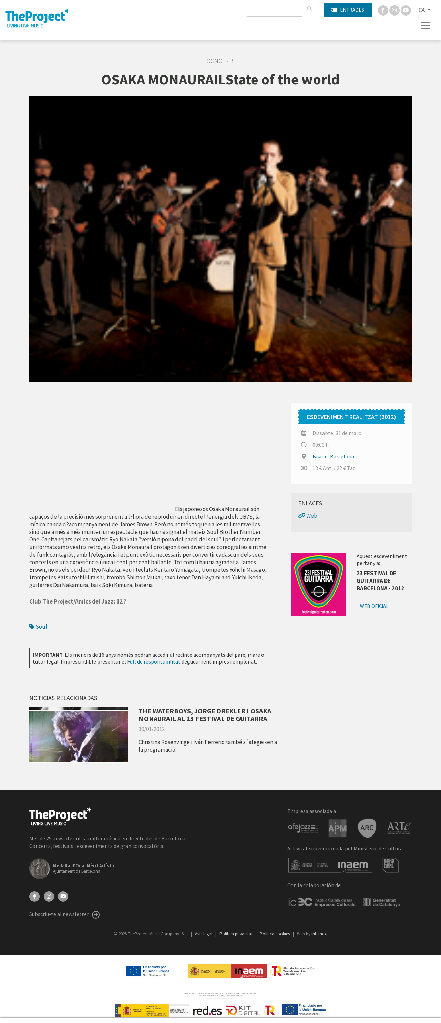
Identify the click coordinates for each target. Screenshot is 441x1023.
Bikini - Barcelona (333, 456)
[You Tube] (406, 9)
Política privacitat (236, 934)
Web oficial (374, 606)
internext (319, 934)
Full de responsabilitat (154, 661)
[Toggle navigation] (426, 25)
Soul (38, 626)
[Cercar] (309, 8)
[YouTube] (63, 895)
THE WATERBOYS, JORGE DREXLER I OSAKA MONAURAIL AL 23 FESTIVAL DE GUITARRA (205, 715)
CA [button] (422, 10)
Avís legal (204, 934)
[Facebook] (383, 9)
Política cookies (275, 934)
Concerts (221, 61)
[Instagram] (395, 9)
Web (307, 515)
